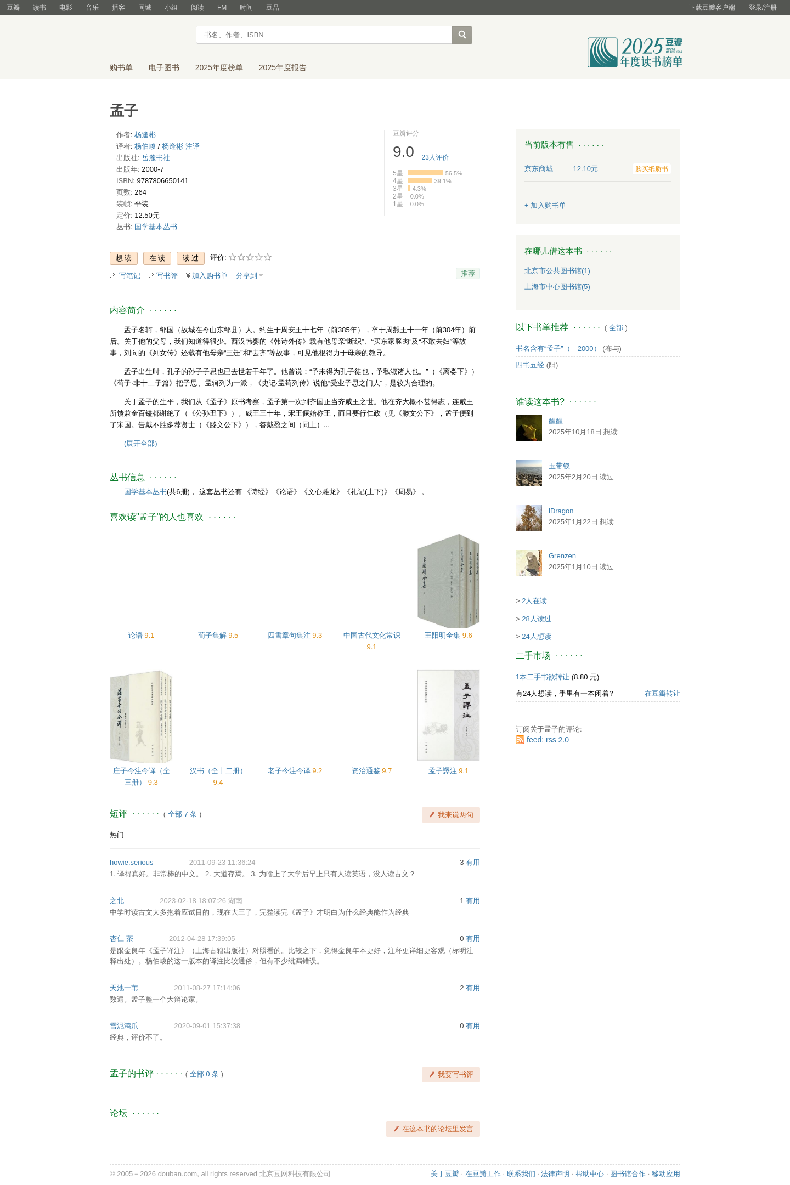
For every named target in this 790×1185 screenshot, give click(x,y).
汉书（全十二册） (218, 771)
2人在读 (534, 601)
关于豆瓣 (445, 1174)
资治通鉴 (367, 771)
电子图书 (164, 67)
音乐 (92, 8)
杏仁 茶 (121, 938)
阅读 (197, 8)
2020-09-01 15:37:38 (207, 1026)
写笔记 (129, 275)
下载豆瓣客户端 (712, 8)
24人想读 (536, 636)
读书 (39, 8)
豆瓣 (13, 8)
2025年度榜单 (219, 67)
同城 (144, 8)
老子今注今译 (290, 771)
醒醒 (556, 421)
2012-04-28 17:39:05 (202, 938)
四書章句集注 (290, 635)
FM (222, 8)
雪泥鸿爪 (124, 1026)
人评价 (435, 157)
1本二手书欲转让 (542, 677)
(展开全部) (140, 443)
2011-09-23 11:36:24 (222, 862)
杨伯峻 (145, 146)
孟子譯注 (443, 771)
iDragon (561, 511)
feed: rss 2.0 (548, 739)
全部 (616, 328)
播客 (118, 8)
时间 (246, 8)
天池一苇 (124, 988)
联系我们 (521, 1174)
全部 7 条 (182, 814)
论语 (136, 635)
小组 (171, 8)
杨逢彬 (145, 135)
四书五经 (530, 365)
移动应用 (666, 1174)
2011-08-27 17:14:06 (207, 988)
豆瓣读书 (149, 36)
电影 (65, 8)
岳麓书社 (156, 158)
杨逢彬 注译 (181, 146)
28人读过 (536, 619)
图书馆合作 (628, 1174)
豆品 (272, 8)
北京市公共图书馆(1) (557, 271)
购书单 (121, 67)
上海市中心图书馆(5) (557, 286)
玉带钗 (559, 466)
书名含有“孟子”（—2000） (558, 348)
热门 (117, 835)
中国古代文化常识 (371, 635)
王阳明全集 (443, 635)
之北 (117, 901)
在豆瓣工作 (483, 1174)
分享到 (246, 275)
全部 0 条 (204, 1074)
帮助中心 (589, 1174)
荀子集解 (213, 635)
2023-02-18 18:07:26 (193, 901)
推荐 (468, 273)
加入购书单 (210, 275)
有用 (473, 862)
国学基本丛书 (155, 227)
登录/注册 (763, 8)
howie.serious (132, 862)
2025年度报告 (283, 67)
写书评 (167, 275)
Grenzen (562, 556)
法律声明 (555, 1174)
